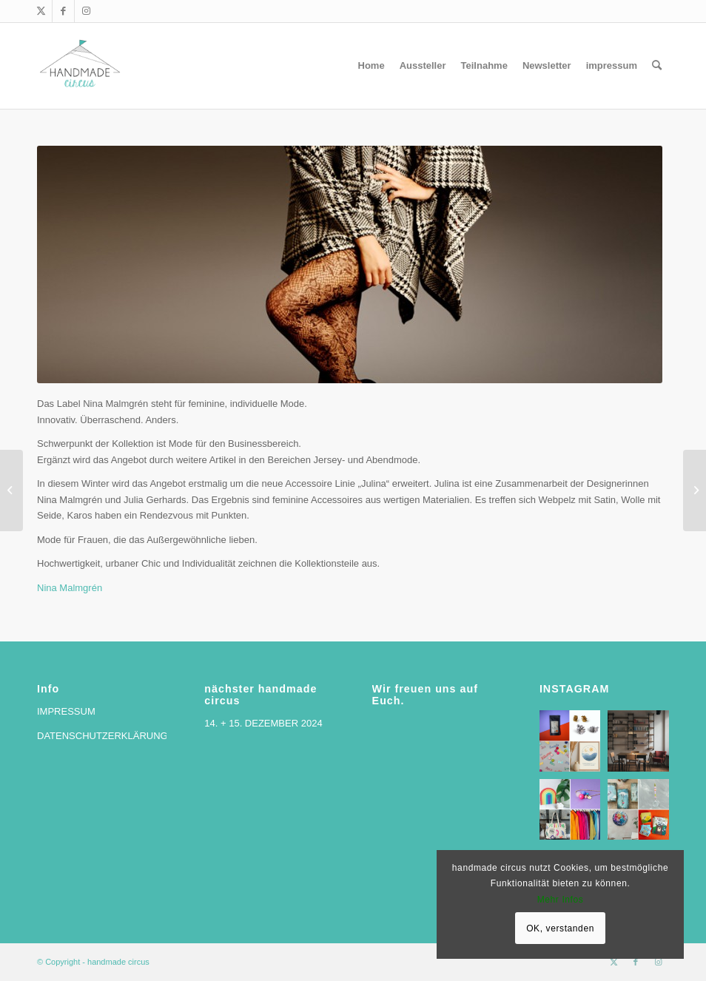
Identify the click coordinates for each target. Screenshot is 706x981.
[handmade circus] (80, 66)
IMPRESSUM (66, 711)
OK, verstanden (560, 928)
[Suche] (657, 66)
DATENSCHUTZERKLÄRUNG (102, 735)
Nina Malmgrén (69, 587)
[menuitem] (371, 66)
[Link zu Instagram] (86, 11)
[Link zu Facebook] (63, 11)
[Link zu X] (41, 11)
